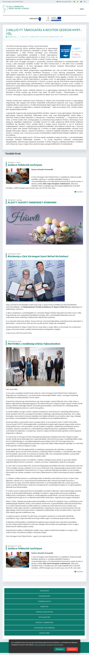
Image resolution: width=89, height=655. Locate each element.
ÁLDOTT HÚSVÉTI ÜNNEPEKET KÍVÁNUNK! (32, 202)
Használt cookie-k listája (55, 645)
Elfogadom (60, 649)
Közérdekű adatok (44, 602)
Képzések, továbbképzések (44, 624)
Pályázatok (44, 607)
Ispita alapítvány (44, 618)
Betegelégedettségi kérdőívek (44, 629)
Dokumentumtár (44, 596)
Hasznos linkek (44, 635)
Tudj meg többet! (40, 645)
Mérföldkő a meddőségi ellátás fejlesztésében (34, 344)
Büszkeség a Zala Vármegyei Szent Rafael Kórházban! (38, 256)
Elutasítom (72, 649)
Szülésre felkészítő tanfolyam (25, 165)
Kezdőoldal (12, 36)
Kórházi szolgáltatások (44, 613)
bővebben (79, 192)
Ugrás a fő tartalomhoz (63, 1)
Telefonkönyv (44, 591)
